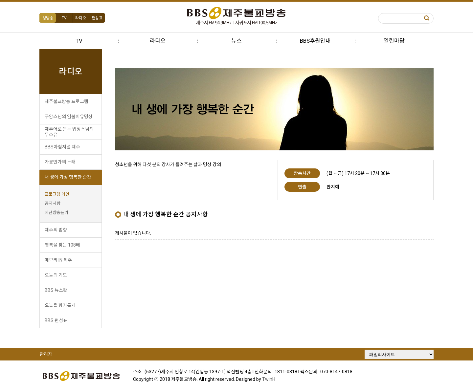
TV (64, 18)
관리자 (45, 354)
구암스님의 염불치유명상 (69, 116)
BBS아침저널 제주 (62, 146)
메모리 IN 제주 (58, 260)
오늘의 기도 (56, 275)
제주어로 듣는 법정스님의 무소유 (69, 131)
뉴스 (236, 40)
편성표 (97, 18)
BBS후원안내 (315, 40)
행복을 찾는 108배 (62, 245)
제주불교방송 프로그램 (66, 101)
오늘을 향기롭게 (60, 305)
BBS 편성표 (56, 320)
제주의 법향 (56, 229)
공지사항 (52, 203)
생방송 (47, 18)
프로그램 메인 (57, 194)
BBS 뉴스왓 (56, 290)
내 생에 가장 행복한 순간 (68, 177)
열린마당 (394, 40)
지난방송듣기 (56, 212)
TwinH (268, 379)
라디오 (80, 18)
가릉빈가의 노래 (60, 161)
